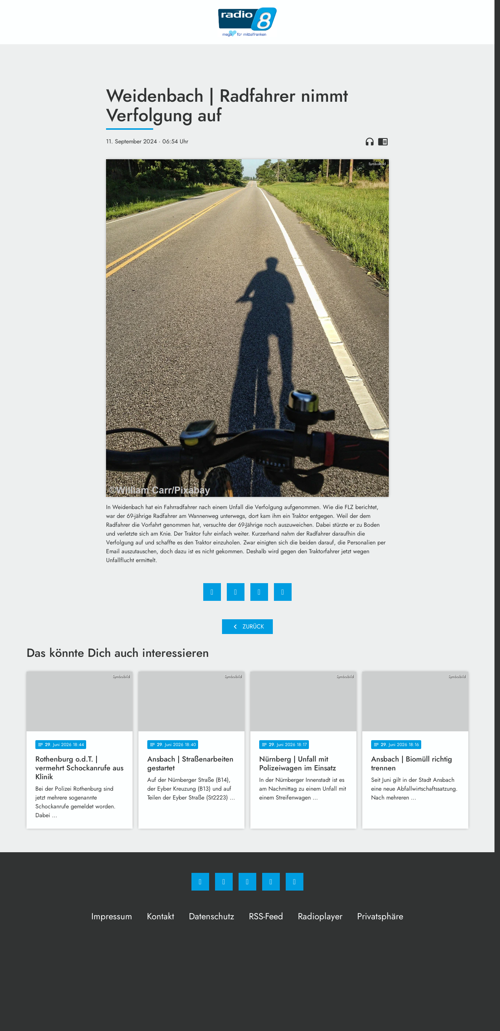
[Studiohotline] (271, 882)
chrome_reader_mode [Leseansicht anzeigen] (383, 141)
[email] (294, 882)
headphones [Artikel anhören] (370, 141)
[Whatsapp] (247, 882)
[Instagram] (224, 882)
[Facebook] (200, 882)
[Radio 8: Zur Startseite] (247, 22)
